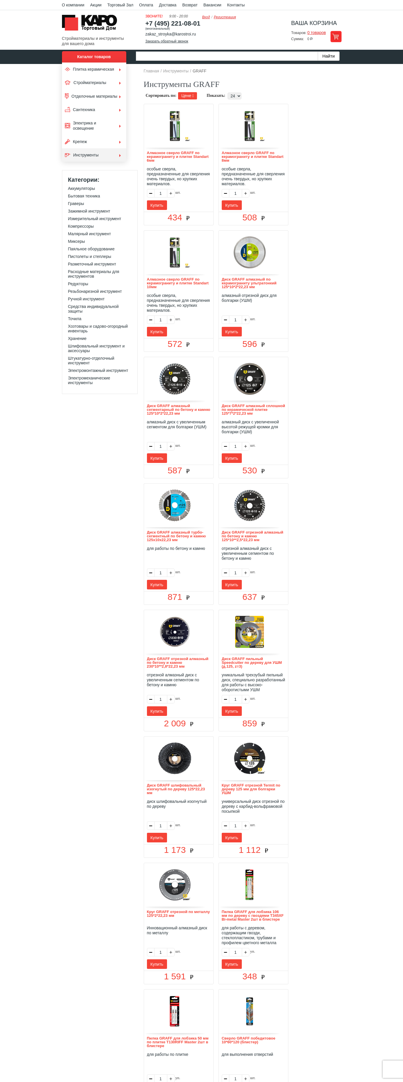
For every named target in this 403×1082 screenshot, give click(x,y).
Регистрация (225, 17)
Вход (206, 17)
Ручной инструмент (86, 299)
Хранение (77, 338)
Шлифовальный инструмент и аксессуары (96, 348)
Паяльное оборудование (91, 249)
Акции (96, 5)
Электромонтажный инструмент (98, 370)
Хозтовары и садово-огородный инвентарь (98, 328)
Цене (187, 95)
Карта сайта (270, 1001)
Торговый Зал (120, 5)
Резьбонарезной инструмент (95, 291)
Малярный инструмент (89, 233)
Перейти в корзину (336, 36)
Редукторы (78, 283)
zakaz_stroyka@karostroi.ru (170, 34)
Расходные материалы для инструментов (93, 274)
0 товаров (316, 32)
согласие (115, 1055)
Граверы (76, 203)
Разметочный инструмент (92, 264)
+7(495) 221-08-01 (208, 1034)
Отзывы (158, 1001)
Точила (74, 318)
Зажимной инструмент (89, 211)
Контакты (236, 5)
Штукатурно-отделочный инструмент (91, 360)
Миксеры (76, 241)
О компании (73, 5)
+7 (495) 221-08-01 (172, 23)
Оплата (146, 5)
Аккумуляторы (81, 188)
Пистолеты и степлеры (89, 256)
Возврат (190, 5)
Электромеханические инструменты (89, 380)
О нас (139, 1001)
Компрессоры (81, 226)
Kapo (91, 24)
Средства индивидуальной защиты (93, 308)
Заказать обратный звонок (166, 41)
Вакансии (212, 5)
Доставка (167, 5)
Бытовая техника (84, 196)
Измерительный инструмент (94, 218)
